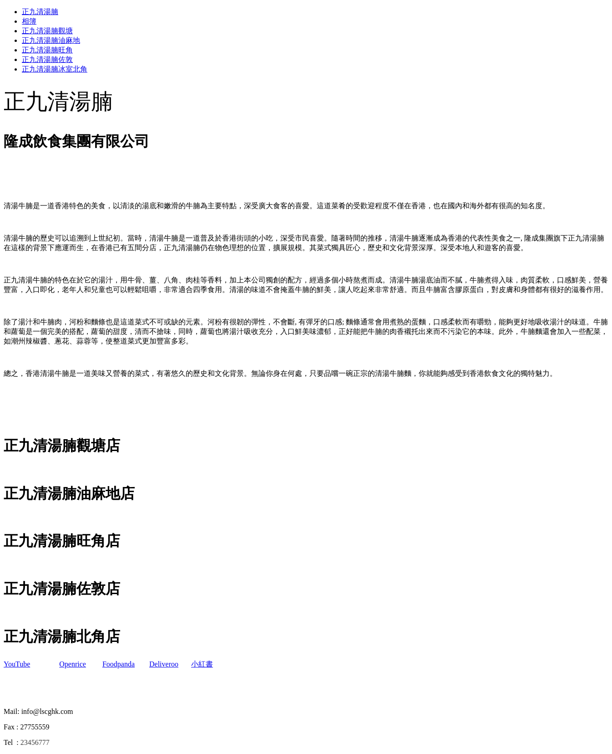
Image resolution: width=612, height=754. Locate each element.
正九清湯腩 (40, 11)
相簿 (29, 21)
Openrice (72, 664)
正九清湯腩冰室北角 (54, 69)
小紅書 (202, 664)
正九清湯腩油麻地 (51, 40)
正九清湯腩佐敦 (47, 59)
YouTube (17, 664)
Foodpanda (118, 664)
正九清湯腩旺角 (47, 50)
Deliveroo (163, 664)
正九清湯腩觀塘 (47, 31)
